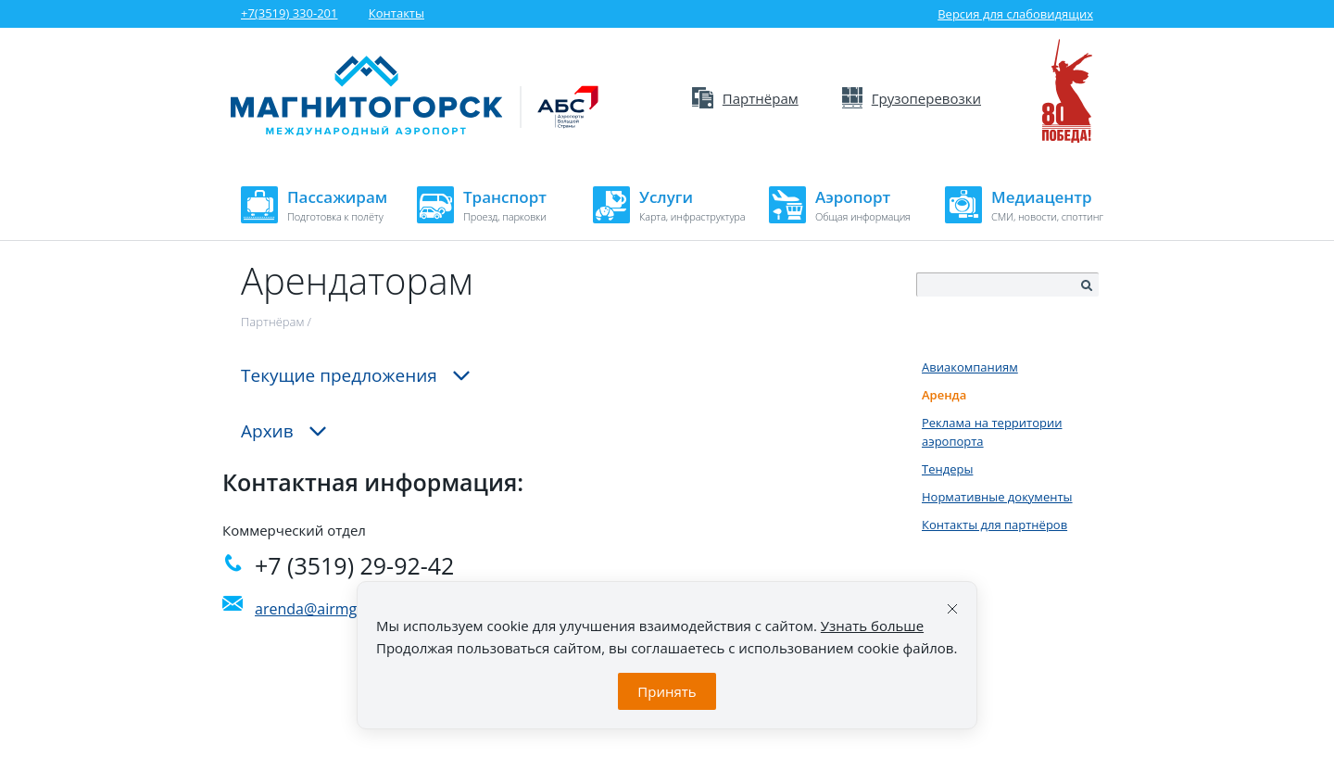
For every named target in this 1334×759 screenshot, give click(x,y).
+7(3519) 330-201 (289, 13)
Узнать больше (872, 625)
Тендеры (947, 469)
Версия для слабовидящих (1003, 14)
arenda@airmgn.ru (320, 609)
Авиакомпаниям (970, 367)
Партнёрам (745, 98)
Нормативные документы (997, 496)
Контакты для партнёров (994, 524)
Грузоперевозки (911, 98)
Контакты (396, 13)
